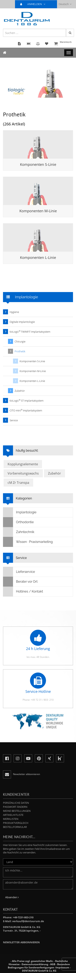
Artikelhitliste (13, 815)
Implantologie (19, 512)
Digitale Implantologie (22, 322)
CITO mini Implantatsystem (26, 410)
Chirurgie (20, 341)
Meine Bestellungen (17, 811)
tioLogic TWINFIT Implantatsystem (30, 331)
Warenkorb (63, 43)
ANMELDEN (34, 4)
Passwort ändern (15, 807)
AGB (52, 964)
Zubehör (20, 391)
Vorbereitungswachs (23, 473)
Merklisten (10, 819)
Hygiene (14, 312)
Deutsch (65, 4)
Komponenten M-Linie (38, 210)
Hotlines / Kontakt (23, 591)
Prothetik (20, 351)
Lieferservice (19, 572)
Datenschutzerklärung (35, 964)
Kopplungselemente (23, 464)
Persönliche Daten (16, 803)
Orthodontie (18, 522)
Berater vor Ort (20, 581)
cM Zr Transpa (18, 482)
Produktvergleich (15, 823)
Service (14, 420)
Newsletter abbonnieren (21, 942)
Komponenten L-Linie (38, 257)
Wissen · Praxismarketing (28, 542)
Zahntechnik (18, 532)
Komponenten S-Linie (38, 164)
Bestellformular (15, 827)
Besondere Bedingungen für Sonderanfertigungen (39, 966)
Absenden (12, 897)
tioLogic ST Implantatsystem (26, 400)
